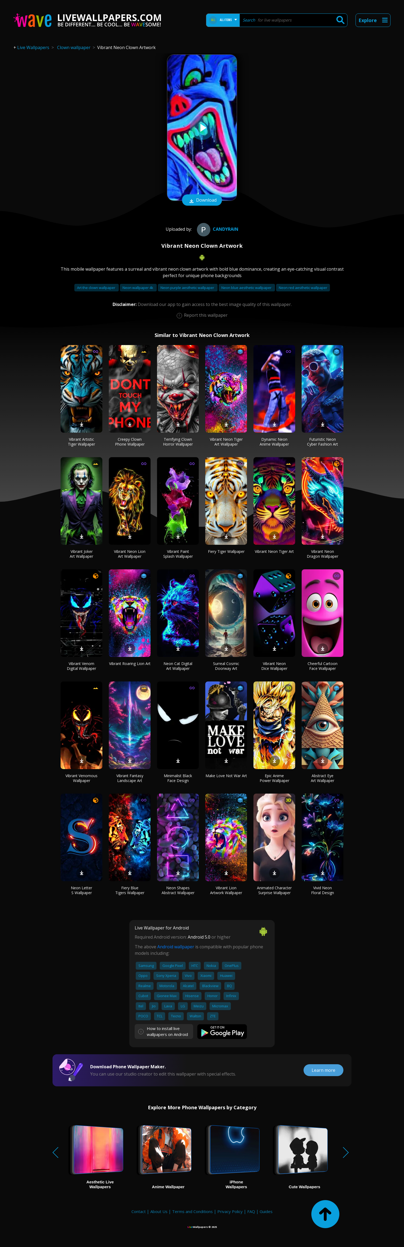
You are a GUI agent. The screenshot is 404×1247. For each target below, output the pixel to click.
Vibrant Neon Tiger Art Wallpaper (226, 442)
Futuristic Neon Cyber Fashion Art (322, 442)
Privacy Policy (230, 1211)
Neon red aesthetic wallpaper (303, 287)
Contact (138, 1211)
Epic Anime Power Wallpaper (274, 778)
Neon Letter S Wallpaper (81, 890)
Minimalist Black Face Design (178, 778)
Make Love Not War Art (226, 775)
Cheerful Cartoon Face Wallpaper (322, 666)
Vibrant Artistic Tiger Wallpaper (81, 442)
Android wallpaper (175, 947)
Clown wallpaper (73, 47)
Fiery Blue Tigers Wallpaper (129, 890)
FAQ (251, 1211)
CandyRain (217, 229)
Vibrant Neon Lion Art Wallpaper (129, 554)
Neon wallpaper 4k (138, 287)
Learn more (323, 1070)
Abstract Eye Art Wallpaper (322, 778)
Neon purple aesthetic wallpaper (188, 287)
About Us (159, 1211)
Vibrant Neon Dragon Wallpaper (322, 554)
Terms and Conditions (192, 1211)
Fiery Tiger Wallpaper (226, 551)
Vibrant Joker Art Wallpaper (81, 554)
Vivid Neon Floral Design (322, 890)
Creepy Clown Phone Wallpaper (130, 442)
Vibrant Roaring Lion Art (130, 663)
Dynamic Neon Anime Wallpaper (274, 442)
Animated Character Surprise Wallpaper (274, 890)
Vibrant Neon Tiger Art (274, 551)
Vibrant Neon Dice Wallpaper (274, 666)
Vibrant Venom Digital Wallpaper (81, 666)
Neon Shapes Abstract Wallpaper (178, 890)
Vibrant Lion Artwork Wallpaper (226, 890)
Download (202, 200)
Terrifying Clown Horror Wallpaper (178, 442)
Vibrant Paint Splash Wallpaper (178, 554)
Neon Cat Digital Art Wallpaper (177, 666)
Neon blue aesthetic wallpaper (246, 287)
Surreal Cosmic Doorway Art (226, 666)
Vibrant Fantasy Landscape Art (129, 778)
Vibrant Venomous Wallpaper (81, 778)
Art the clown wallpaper (96, 287)
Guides (266, 1211)
